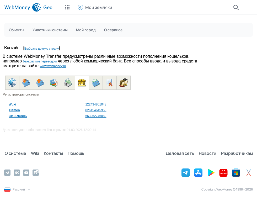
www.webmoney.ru (53, 66)
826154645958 (95, 110)
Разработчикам (237, 153)
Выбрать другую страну (41, 48)
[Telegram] (7, 173)
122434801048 (95, 104)
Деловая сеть (181, 153)
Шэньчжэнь (18, 116)
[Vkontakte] (17, 173)
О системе (15, 153)
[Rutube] (36, 173)
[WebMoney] (22, 7)
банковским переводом (40, 61)
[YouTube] (26, 173)
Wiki (34, 153)
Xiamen (14, 110)
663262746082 (95, 116)
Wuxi (12, 104)
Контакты (51, 153)
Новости (208, 153)
